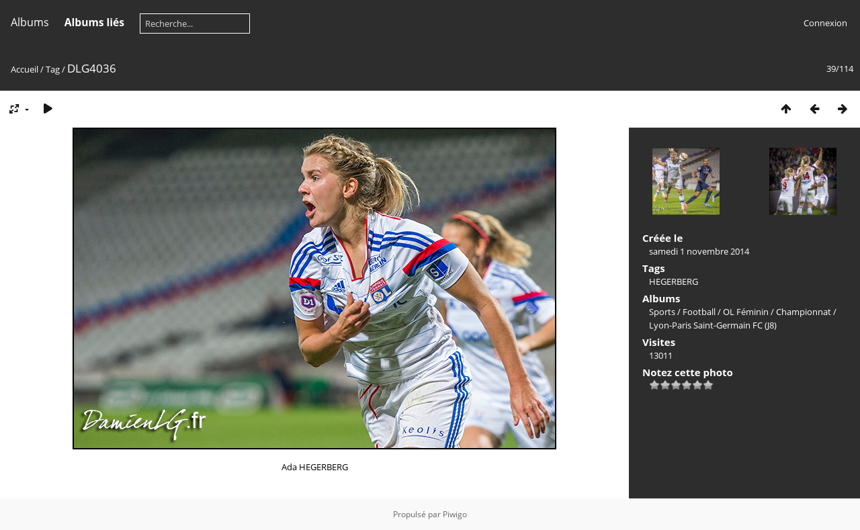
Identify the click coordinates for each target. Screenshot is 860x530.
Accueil (24, 69)
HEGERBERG (673, 281)
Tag (53, 69)
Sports (662, 312)
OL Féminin (746, 312)
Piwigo (455, 514)
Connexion (825, 23)
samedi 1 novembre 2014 (699, 251)
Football (699, 312)
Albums (30, 22)
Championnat (803, 312)
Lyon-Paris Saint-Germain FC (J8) (713, 325)
